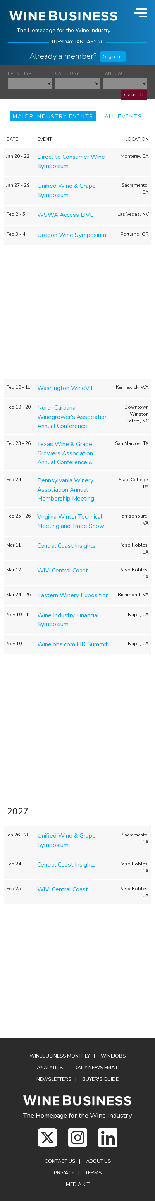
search (134, 94)
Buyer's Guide (100, 1079)
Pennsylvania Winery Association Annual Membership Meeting (65, 489)
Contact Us (60, 1161)
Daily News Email (96, 1067)
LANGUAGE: (115, 74)
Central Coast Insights (66, 546)
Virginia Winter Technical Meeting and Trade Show (70, 521)
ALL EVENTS (123, 116)
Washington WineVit (65, 388)
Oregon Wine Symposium (71, 235)
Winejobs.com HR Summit (72, 644)
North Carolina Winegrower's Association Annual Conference (72, 417)
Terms (93, 1172)
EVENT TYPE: (21, 74)
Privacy (64, 1172)
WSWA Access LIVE (65, 215)
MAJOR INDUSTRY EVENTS (53, 116)
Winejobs (113, 1056)
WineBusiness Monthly (59, 1056)
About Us (98, 1161)
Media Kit (78, 1184)
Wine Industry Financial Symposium (68, 620)
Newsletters (53, 1079)
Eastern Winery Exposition (73, 595)
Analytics (50, 1067)
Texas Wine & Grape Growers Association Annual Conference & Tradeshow (65, 458)
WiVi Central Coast (62, 570)
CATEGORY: (67, 74)
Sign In (112, 56)
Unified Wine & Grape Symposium (66, 190)
